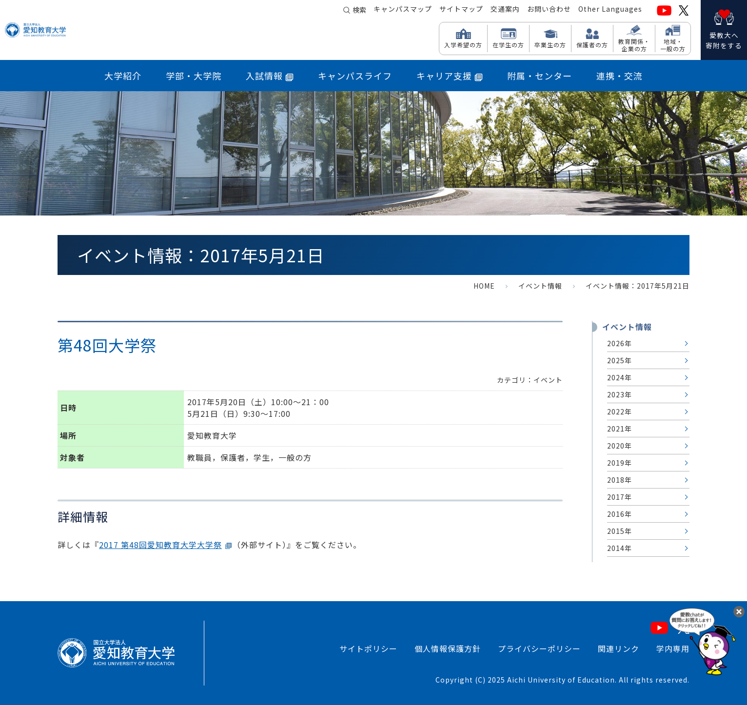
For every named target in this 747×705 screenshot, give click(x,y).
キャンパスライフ (355, 75)
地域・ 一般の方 (673, 44)
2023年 (619, 394)
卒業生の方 (550, 44)
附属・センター (539, 75)
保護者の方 (592, 44)
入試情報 (270, 75)
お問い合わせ (549, 10)
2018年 (619, 480)
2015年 (619, 531)
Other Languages (610, 10)
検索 (359, 11)
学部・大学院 (193, 75)
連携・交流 (619, 75)
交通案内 (505, 10)
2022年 (619, 411)
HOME (484, 286)
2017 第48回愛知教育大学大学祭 (160, 544)
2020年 (619, 445)
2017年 (619, 497)
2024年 (619, 377)
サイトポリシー (368, 648)
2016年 (619, 514)
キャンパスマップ (403, 10)
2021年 (619, 428)
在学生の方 (508, 44)
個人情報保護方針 (447, 648)
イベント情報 (540, 286)
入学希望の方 (463, 44)
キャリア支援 (449, 75)
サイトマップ (461, 10)
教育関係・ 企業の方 (634, 44)
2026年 (619, 343)
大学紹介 (122, 75)
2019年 (619, 463)
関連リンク (618, 648)
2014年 (619, 548)
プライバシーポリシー (539, 648)
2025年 (619, 360)
